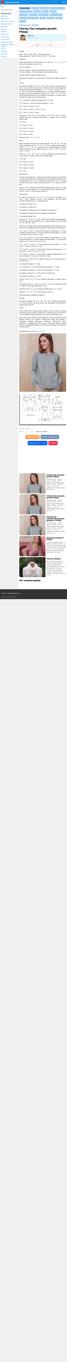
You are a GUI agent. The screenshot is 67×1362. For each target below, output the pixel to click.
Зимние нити (4, 26)
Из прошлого (4, 34)
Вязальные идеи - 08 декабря (29, 25)
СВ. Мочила (4, 51)
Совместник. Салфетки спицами (7, 45)
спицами (27, 428)
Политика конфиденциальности (10, 593)
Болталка (3, 29)
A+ (46, 45)
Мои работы (4, 16)
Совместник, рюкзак (7, 42)
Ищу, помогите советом (7, 21)
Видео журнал (5, 18)
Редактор (30, 35)
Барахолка (4, 31)
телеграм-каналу (40, 331)
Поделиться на (38, 443)
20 (23, 431)
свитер (21, 428)
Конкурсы (4, 56)
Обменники (4, 54)
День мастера (5, 37)
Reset (50, 45)
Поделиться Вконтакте (49, 437)
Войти (2, 6)
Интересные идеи (6, 13)
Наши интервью (5, 39)
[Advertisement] (42, 459)
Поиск (64, 2)
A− (33, 45)
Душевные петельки (7, 24)
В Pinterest (53, 443)
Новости (3, 49)
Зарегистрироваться (7, 10)
